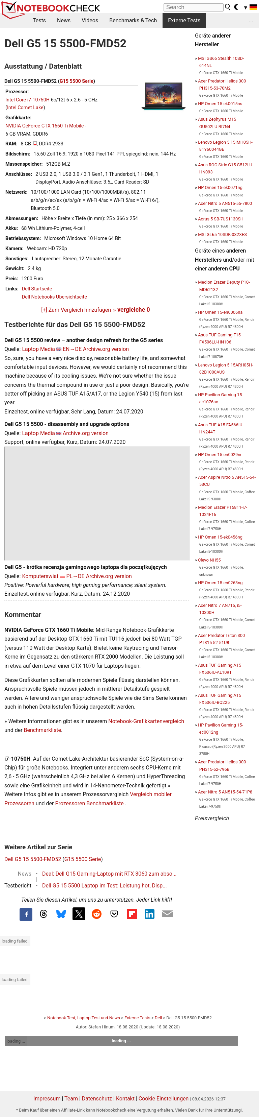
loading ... (15, 1041)
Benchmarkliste (42, 730)
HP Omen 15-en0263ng (220, 582)
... (251, 20)
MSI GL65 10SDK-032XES (222, 234)
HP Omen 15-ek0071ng (220, 187)
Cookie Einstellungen (164, 1098)
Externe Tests (184, 20)
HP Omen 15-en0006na (220, 312)
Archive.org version (106, 349)
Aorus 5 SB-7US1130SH (220, 218)
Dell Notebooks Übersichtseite (54, 297)
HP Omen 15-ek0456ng (220, 537)
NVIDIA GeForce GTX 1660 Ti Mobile (44, 126)
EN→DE (72, 349)
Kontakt (125, 1098)
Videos (90, 20)
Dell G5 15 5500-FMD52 (32, 859)
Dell (158, 1017)
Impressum (47, 1098)
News (63, 20)
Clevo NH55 (209, 560)
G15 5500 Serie (76, 81)
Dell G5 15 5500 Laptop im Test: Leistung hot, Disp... (104, 885)
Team (71, 1098)
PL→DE (75, 576)
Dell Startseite (37, 289)
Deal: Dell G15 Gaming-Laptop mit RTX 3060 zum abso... (109, 874)
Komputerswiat (40, 576)
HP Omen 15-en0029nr (219, 454)
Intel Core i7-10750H (27, 100)
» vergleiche (131, 309)
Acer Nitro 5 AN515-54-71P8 (225, 791)
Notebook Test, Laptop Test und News (83, 1017)
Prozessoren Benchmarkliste (90, 803)
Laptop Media (38, 349)
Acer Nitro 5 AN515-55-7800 (225, 203)
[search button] (228, 7)
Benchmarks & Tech (133, 20)
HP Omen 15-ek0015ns (220, 103)
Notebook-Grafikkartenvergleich (146, 721)
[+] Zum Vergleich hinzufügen (76, 310)
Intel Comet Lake (25, 108)
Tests (39, 20)
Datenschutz (97, 1098)
